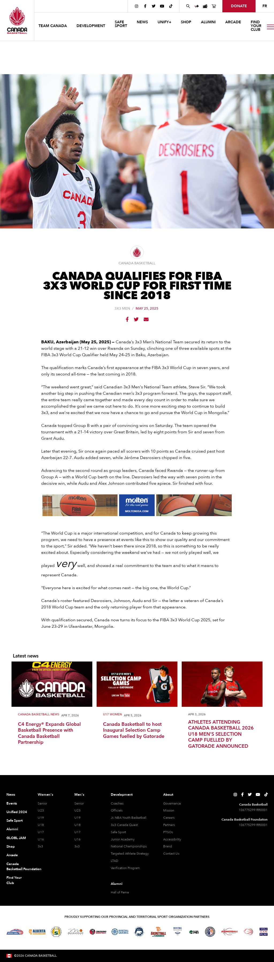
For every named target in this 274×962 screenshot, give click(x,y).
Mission (168, 810)
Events (11, 803)
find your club (256, 26)
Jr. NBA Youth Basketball (128, 818)
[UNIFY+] (196, 6)
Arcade (12, 855)
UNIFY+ (164, 22)
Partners (169, 825)
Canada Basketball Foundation (16, 867)
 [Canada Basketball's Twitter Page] (153, 6)
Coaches (117, 803)
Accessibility (172, 839)
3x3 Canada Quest (124, 825)
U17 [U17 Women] (41, 832)
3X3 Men (122, 308)
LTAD (114, 861)
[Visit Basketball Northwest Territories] (139, 931)
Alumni (12, 829)
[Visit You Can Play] (264, 932)
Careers (168, 818)
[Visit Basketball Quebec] (120, 932)
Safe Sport (14, 820)
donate (239, 6)
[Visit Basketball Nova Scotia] (177, 931)
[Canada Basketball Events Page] (205, 6)
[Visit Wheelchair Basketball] (248, 932)
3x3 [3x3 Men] (77, 846)
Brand (167, 846)
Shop (10, 846)
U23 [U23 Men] (77, 810)
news (142, 22)
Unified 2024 (16, 812)
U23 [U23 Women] (41, 810)
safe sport (121, 24)
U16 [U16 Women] (41, 839)
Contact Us (171, 853)
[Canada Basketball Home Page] (17, 20)
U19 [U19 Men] (77, 818)
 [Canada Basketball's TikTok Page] (170, 6)
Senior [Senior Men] (79, 803)
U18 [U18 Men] (77, 825)
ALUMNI (208, 22)
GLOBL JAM (16, 838)
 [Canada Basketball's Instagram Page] (136, 6)
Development (121, 794)
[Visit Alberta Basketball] (37, 932)
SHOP (186, 22)
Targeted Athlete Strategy (130, 853)
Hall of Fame (120, 892)
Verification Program (125, 868)
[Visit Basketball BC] (14, 932)
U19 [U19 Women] (41, 818)
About (168, 794)
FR (264, 6)
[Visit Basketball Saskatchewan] (56, 932)
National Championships (129, 846)
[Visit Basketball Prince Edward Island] (194, 931)
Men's (79, 794)
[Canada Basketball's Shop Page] (214, 6)
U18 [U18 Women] (41, 825)
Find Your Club (14, 880)
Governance (172, 803)
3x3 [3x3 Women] (40, 846)
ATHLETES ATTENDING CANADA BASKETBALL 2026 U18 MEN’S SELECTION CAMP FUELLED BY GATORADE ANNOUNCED (221, 734)
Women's (45, 794)
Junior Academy (123, 839)
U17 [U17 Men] (77, 832)
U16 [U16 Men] (77, 839)
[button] (53, 27)
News (10, 794)
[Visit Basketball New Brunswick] (158, 932)
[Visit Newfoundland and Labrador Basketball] (210, 931)
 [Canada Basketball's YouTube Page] (162, 6)
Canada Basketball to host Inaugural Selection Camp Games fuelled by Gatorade (133, 731)
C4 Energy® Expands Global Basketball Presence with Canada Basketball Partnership (49, 734)
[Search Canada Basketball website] (188, 6)
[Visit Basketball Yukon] (229, 931)
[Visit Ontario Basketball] (97, 932)
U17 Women (112, 714)
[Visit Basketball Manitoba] (75, 932)
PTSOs (168, 832)
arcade (233, 22)
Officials (117, 810)
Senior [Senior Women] (42, 803)
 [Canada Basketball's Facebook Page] (145, 6)
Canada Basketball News (38, 714)
